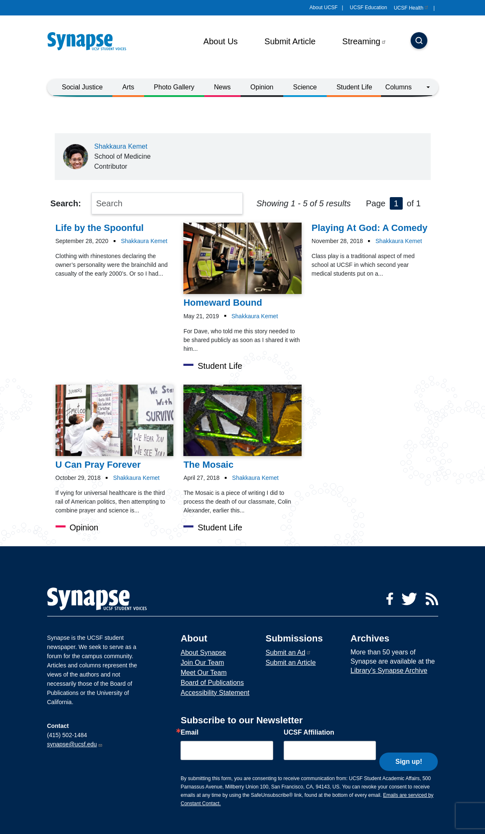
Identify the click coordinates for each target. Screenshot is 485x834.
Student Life (354, 87)
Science (305, 87)
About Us (220, 41)
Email (189, 732)
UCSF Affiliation (309, 732)
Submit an (288, 652)
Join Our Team (202, 662)
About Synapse (203, 652)
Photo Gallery (174, 87)
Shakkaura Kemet (120, 146)
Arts (128, 87)
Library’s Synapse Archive (388, 670)
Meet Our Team (203, 672)
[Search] (419, 41)
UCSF (411, 8)
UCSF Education (368, 7)
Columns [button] (398, 87)
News (222, 87)
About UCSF (324, 7)
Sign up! (408, 748)
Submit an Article (291, 662)
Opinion (261, 87)
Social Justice (82, 87)
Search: (66, 203)
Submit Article (289, 41)
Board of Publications (212, 682)
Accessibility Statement (214, 692)
